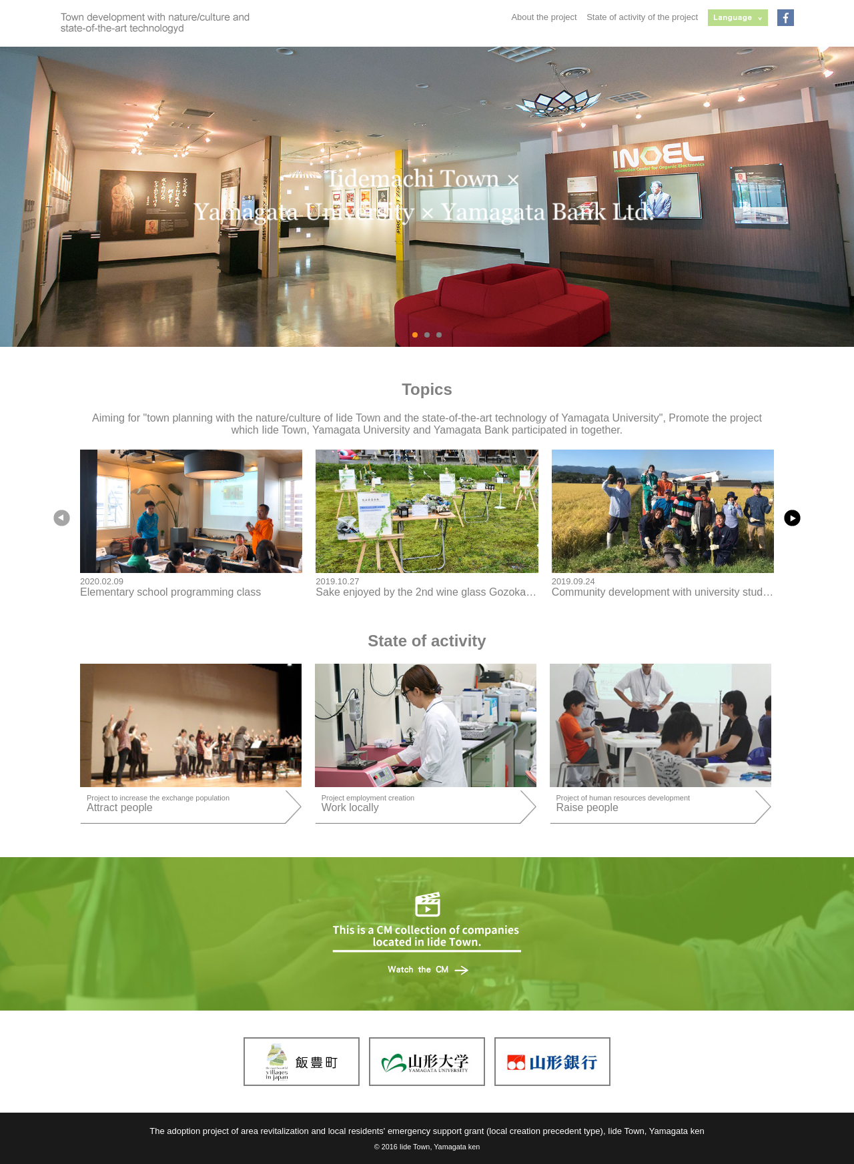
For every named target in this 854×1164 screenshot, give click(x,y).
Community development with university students (667, 592)
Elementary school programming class (170, 592)
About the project (543, 17)
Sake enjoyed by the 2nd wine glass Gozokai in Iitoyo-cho (452, 592)
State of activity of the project (642, 17)
